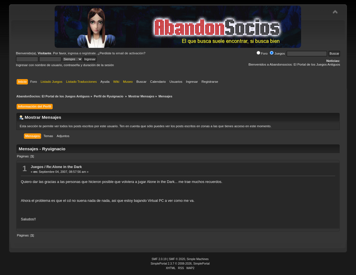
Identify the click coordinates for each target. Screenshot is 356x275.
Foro (262, 53)
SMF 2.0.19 (159, 259)
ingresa (73, 53)
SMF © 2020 (177, 259)
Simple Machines (198, 259)
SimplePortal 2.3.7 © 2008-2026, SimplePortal (180, 263)
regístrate (89, 53)
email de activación (130, 53)
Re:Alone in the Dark (64, 167)
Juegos (277, 53)
